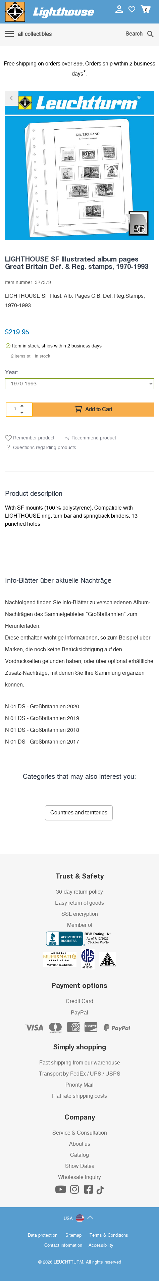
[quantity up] (22, 406)
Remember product (29, 438)
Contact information (63, 1245)
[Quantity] (15, 409)
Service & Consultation (79, 1133)
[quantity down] (22, 413)
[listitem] (79, 165)
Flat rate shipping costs (79, 1096)
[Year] (79, 383)
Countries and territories (78, 812)
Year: (11, 372)
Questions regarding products (44, 447)
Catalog (79, 1155)
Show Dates (79, 1166)
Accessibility (101, 1245)
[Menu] (28, 34)
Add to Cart (93, 409)
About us (79, 1144)
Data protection (42, 1235)
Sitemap (73, 1235)
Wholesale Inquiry (79, 1177)
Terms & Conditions (109, 1235)
